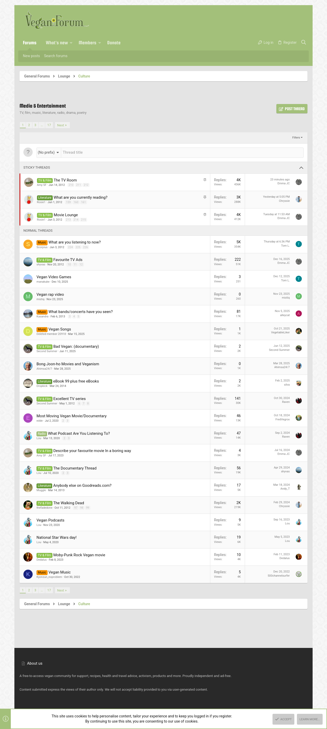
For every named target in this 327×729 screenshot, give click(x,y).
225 (78, 246)
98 (81, 507)
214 (76, 219)
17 (49, 125)
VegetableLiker (280, 332)
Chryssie (284, 200)
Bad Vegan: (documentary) (76, 346)
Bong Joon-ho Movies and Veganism (68, 363)
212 (86, 184)
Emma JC (284, 183)
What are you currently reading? (80, 197)
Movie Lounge (66, 214)
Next (60, 125)
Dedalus (42, 559)
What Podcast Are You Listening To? (79, 433)
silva (287, 384)
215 (83, 219)
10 (69, 264)
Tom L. (285, 245)
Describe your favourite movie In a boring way (92, 450)
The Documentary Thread (74, 467)
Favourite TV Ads (67, 259)
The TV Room (65, 179)
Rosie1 (41, 201)
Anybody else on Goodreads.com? (82, 485)
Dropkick (42, 385)
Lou (39, 437)
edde (40, 420)
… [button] (42, 125)
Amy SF (42, 184)
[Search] (304, 43)
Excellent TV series (69, 398)
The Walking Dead (68, 502)
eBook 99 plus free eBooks (76, 380)
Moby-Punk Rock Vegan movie (79, 554)
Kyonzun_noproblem (49, 576)
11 (75, 264)
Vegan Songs (60, 328)
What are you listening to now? (75, 241)
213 (68, 219)
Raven (286, 401)
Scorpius (42, 246)
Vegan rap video (50, 294)
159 (68, 201)
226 (85, 246)
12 (81, 264)
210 (71, 184)
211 (78, 184)
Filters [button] (296, 137)
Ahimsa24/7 (44, 368)
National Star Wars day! (57, 537)
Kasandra (42, 316)
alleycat (285, 314)
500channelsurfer (279, 575)
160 (76, 201)
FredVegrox (282, 419)
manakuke (43, 281)
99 (87, 507)
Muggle (41, 489)
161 (83, 201)
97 (75, 507)
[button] (71, 42)
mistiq (40, 298)
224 (70, 246)
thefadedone (44, 507)
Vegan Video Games (54, 276)
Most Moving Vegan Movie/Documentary (72, 415)
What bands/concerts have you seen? (81, 311)
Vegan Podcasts (51, 519)
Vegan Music (60, 571)
